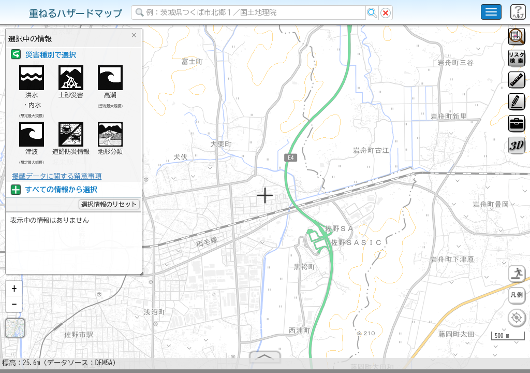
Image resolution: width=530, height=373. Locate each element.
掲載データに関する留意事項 (56, 176)
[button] (14, 292)
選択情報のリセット (109, 204)
